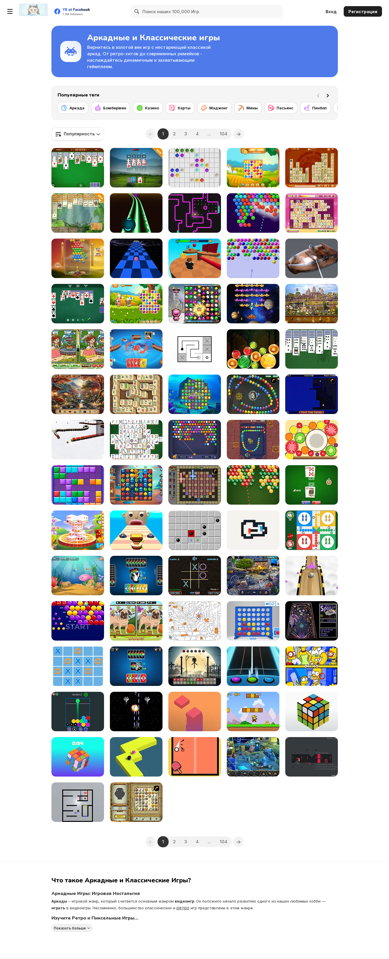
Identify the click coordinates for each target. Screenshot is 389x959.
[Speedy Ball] (136, 258)
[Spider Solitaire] (77, 167)
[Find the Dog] (194, 621)
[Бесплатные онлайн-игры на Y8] (33, 11)
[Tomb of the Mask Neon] (194, 213)
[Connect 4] (253, 621)
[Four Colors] (136, 575)
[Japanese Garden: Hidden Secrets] (77, 394)
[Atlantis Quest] (136, 802)
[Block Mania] (77, 485)
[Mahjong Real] (136, 394)
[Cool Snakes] (77, 439)
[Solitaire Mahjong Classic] (136, 439)
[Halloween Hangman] (194, 666)
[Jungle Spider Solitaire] (77, 213)
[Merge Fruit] (311, 439)
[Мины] (248, 108)
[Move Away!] (77, 802)
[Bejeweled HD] (194, 303)
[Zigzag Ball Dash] (136, 757)
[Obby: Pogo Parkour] (194, 258)
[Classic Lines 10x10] (194, 167)
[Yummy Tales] (136, 303)
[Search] (137, 11)
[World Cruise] (311, 303)
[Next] (329, 95)
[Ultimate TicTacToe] (77, 666)
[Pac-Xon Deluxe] (311, 394)
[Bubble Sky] (77, 258)
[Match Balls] (77, 711)
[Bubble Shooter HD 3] (194, 439)
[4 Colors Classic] (136, 666)
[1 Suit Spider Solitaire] (311, 349)
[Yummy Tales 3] (253, 167)
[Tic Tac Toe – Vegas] (194, 575)
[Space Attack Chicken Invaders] (253, 303)
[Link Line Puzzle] (194, 349)
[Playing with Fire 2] (194, 485)
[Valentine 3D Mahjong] (77, 530)
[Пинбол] (315, 108)
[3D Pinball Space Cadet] (311, 621)
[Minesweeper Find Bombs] (194, 530)
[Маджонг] (214, 108)
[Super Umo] (136, 349)
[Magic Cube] (77, 757)
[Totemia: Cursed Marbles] (253, 439)
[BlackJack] (311, 485)
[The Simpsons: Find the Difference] (311, 666)
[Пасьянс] (280, 108)
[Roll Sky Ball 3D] (311, 575)
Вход (331, 11)
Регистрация (362, 11)
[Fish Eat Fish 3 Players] (77, 575)
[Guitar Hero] (253, 666)
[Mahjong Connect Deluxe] (311, 167)
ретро (183, 907)
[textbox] (78, 134)
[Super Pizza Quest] (253, 711)
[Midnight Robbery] (253, 757)
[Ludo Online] (311, 530)
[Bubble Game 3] (253, 258)
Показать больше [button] (70, 928)
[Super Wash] (311, 258)
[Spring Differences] (77, 349)
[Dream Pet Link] (311, 213)
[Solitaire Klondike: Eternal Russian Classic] (77, 303)
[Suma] (253, 394)
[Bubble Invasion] (77, 621)
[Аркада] (73, 108)
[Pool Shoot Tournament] (253, 485)
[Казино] (148, 108)
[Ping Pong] (194, 757)
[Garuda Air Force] (136, 711)
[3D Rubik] (311, 711)
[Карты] (180, 108)
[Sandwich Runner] (136, 530)
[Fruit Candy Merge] (253, 349)
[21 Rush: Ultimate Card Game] (136, 167)
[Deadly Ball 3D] (136, 213)
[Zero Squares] (253, 530)
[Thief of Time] (253, 575)
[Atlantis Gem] (194, 394)
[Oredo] (311, 757)
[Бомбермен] (110, 108)
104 (223, 134)
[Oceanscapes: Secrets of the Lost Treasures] (136, 485)
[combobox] (77, 133)
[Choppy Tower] (194, 711)
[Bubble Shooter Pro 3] (253, 213)
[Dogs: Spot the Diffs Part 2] (136, 621)
